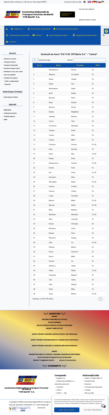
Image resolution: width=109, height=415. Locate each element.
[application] (23, 29)
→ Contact (58, 387)
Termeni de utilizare (86, 9)
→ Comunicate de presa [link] (92, 387)
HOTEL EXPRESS (54, 322)
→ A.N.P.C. (58, 390)
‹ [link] (96, 299)
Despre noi (17, 29)
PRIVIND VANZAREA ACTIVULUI (54, 319)
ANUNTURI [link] (54, 313)
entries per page (44, 60)
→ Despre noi (59, 378)
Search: (70, 60)
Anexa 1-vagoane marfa (43, 360)
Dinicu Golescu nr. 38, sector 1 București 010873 (28, 2)
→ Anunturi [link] (87, 384)
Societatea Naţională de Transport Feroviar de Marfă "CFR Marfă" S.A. (37, 14)
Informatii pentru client (58, 35)
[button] (106, 31)
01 (93, 70)
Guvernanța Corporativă (39, 29)
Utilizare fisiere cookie (87, 20)
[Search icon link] (104, 35)
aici (104, 408)
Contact (12, 42)
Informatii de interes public (66, 29)
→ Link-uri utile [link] (88, 393)
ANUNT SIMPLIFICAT (54, 328)
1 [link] (100, 299)
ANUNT (54, 316)
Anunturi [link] (67, 2)
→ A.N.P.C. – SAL (60, 393)
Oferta (38, 35)
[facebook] (84, 2)
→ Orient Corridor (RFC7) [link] (92, 378)
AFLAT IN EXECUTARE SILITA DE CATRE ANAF (54, 325)
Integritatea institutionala (85, 35)
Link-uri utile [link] (76, 2)
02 (95, 144)
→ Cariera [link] (86, 390)
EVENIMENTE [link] (54, 365)
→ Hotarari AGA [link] (89, 381)
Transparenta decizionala (17, 35)
